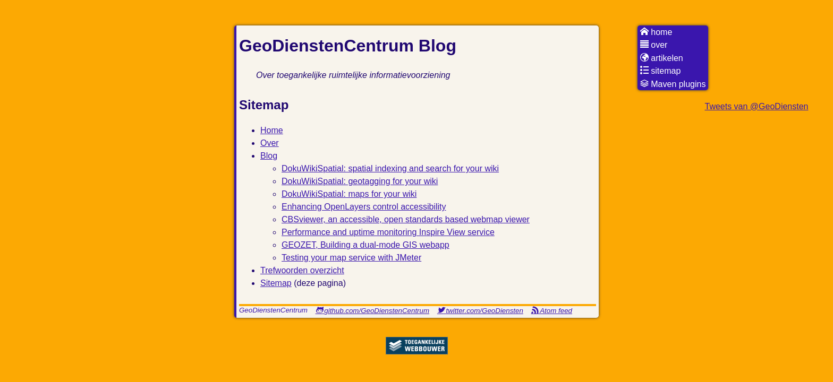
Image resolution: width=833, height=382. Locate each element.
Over (269, 142)
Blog (268, 155)
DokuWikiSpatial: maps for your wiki (349, 193)
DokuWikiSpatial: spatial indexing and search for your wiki (390, 168)
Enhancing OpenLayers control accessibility (364, 206)
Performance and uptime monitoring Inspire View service (388, 232)
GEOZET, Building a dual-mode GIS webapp (365, 244)
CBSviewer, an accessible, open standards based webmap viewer (406, 219)
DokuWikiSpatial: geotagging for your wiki (360, 181)
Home (271, 130)
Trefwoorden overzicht (302, 270)
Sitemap (276, 283)
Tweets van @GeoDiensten (756, 106)
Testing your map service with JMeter (351, 257)
